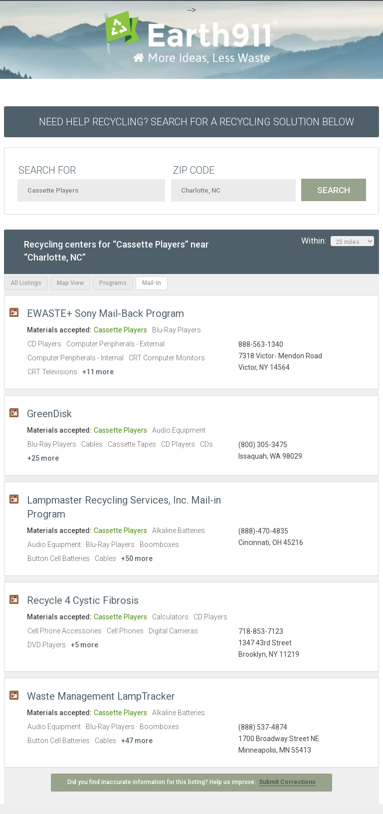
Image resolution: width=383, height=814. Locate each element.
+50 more (137, 558)
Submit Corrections (287, 782)
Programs (113, 282)
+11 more (98, 372)
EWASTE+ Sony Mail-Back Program (105, 313)
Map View (70, 282)
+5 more (84, 645)
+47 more (137, 741)
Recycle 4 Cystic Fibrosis (83, 600)
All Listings (25, 282)
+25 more (43, 458)
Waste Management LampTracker (101, 696)
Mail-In (151, 282)
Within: (337, 241)
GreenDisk (49, 414)
